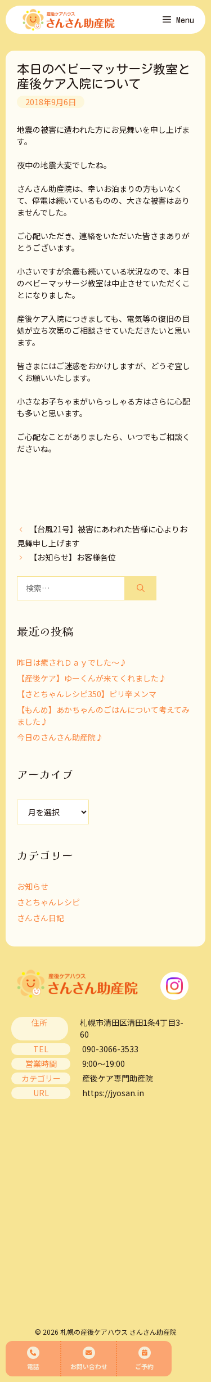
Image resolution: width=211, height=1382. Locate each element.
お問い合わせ (88, 1359)
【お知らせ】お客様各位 (72, 557)
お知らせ (32, 886)
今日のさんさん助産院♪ (60, 737)
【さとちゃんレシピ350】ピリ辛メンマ (86, 693)
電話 (33, 1359)
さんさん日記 (40, 917)
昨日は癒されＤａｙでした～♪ (72, 662)
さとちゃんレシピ (48, 902)
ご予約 (144, 1359)
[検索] (140, 588)
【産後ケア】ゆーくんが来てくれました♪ (92, 678)
